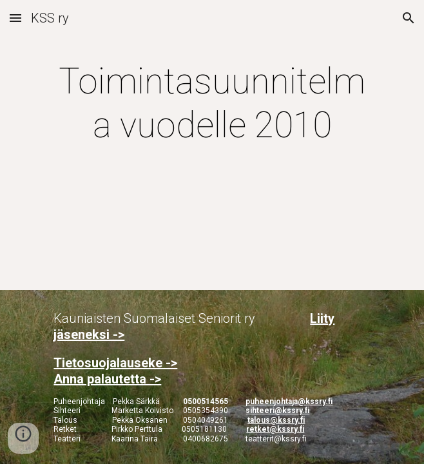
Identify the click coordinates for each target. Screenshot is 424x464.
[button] (15, 17)
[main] (211, 103)
